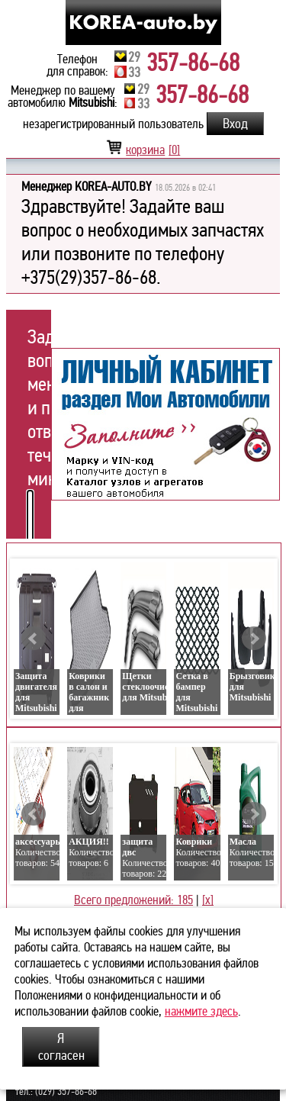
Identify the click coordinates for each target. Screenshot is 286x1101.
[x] (208, 900)
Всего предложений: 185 (133, 900)
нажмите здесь (201, 1011)
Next (254, 638)
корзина (143, 150)
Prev (33, 638)
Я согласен (61, 1047)
